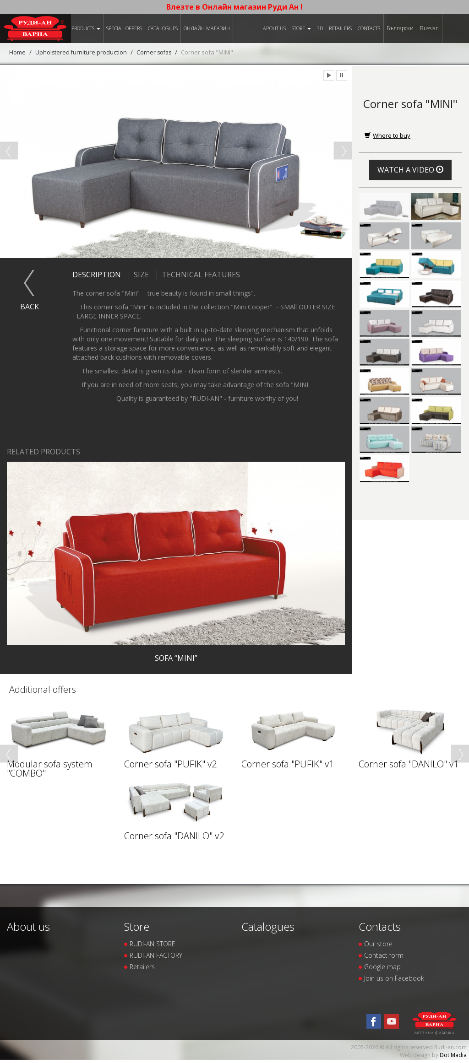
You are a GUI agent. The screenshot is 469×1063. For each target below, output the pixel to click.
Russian (429, 28)
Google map (382, 966)
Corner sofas (155, 52)
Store (301, 28)
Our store (378, 943)
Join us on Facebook (394, 978)
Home (17, 52)
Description (96, 274)
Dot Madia (453, 1055)
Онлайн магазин (207, 28)
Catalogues (163, 28)
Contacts (369, 28)
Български (400, 28)
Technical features (198, 274)
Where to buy (387, 135)
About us (274, 28)
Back (29, 306)
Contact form (384, 955)
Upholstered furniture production (81, 52)
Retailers (340, 28)
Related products (43, 452)
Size (139, 274)
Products (85, 28)
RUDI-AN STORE (152, 943)
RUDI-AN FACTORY (156, 955)
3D (320, 28)
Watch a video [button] (410, 170)
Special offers (124, 28)
